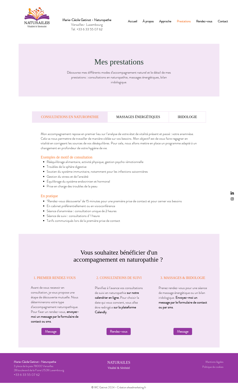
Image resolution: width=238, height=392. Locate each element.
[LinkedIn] (232, 193)
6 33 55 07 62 (92, 29)
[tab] (69, 117)
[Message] (50, 331)
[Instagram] (232, 199)
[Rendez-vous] (119, 331)
